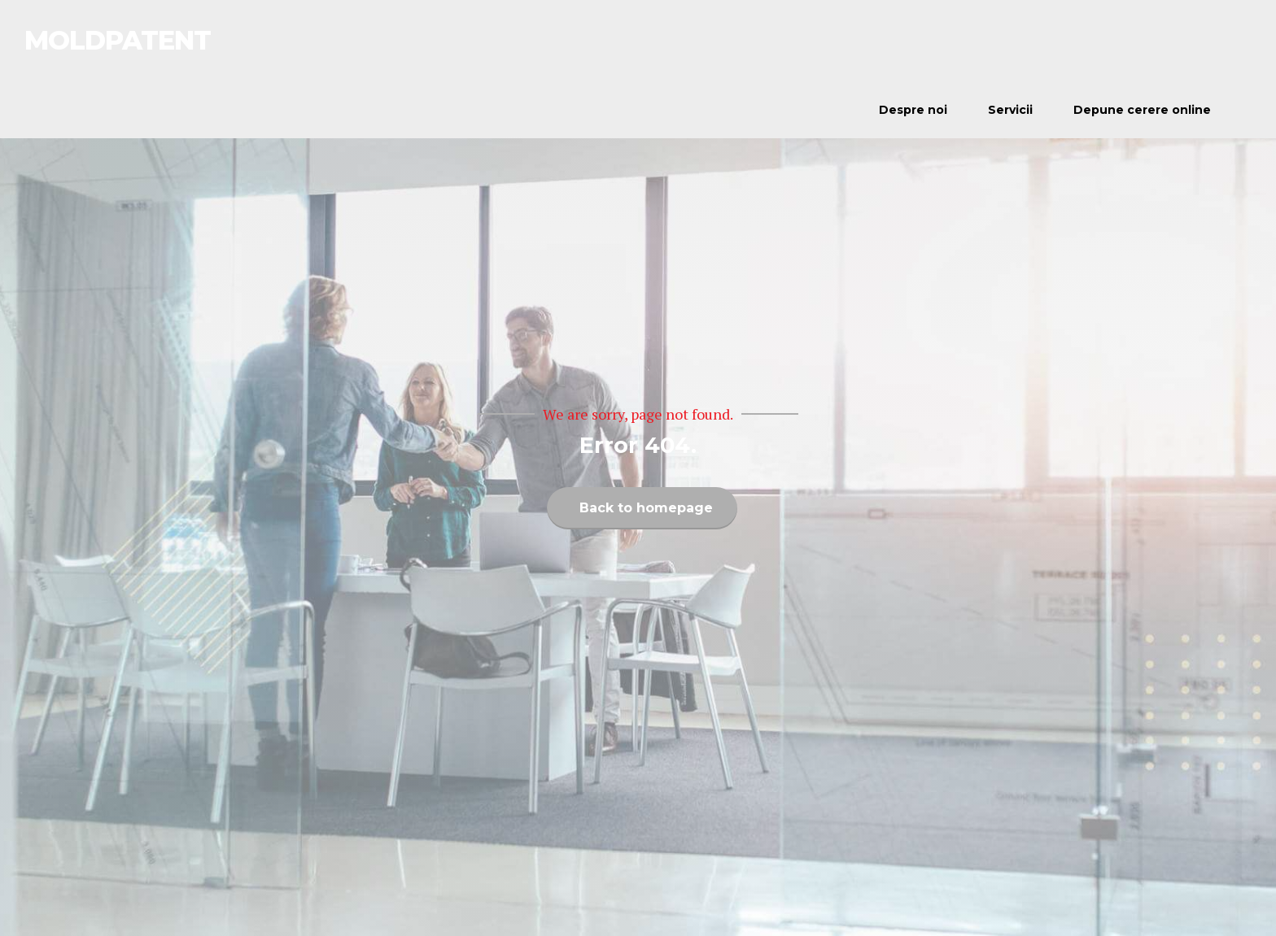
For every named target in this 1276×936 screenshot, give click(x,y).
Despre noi (913, 109)
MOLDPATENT (117, 40)
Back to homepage (646, 508)
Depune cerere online (1142, 109)
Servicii (1010, 109)
